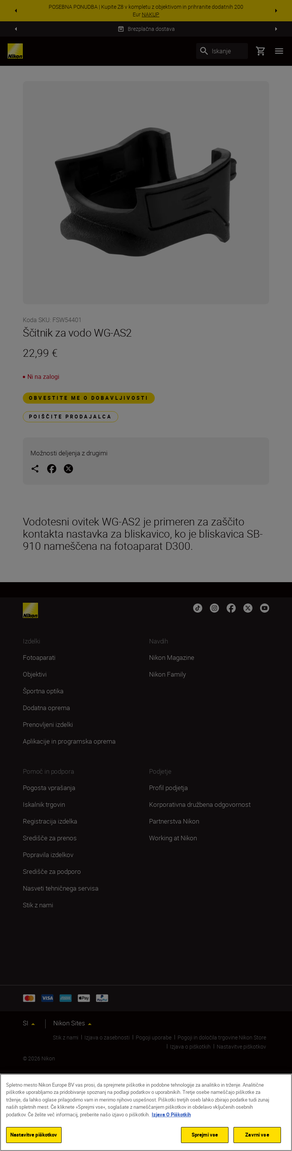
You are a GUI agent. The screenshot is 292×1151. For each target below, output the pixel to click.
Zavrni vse (257, 1134)
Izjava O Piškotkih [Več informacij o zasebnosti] (171, 1114)
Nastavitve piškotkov (33, 1134)
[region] (146, 1112)
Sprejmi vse (205, 1134)
